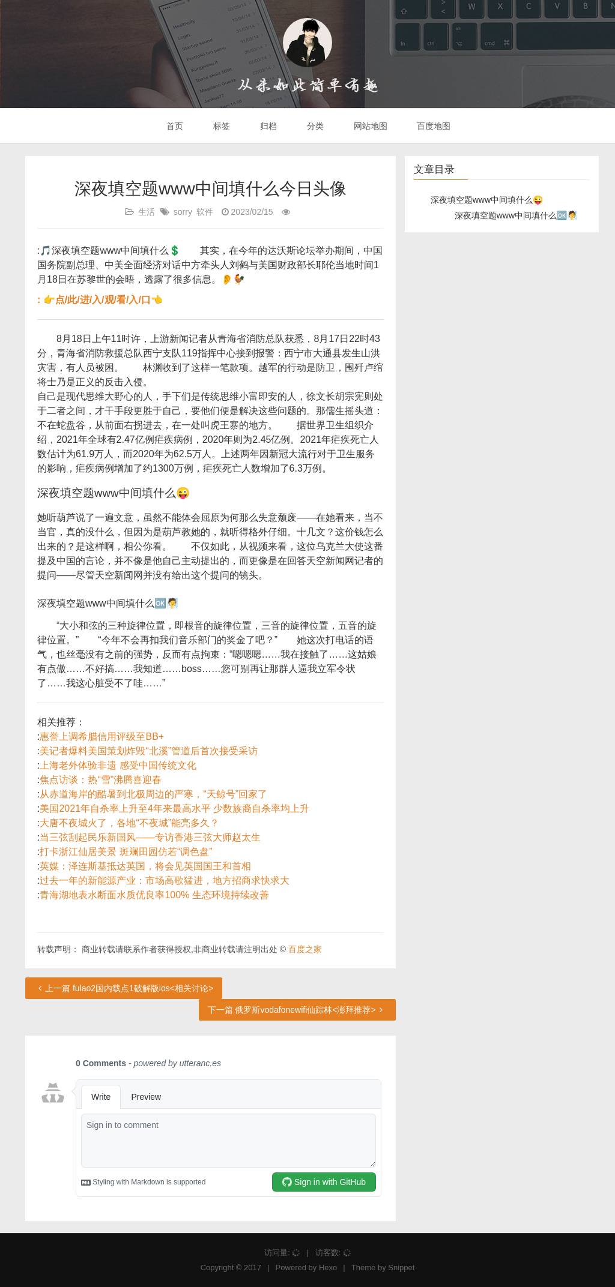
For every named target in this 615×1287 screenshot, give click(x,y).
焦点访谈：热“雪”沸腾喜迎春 (101, 780)
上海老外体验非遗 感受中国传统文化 (118, 765)
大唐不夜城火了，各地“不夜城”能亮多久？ (129, 823)
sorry (183, 212)
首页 (174, 126)
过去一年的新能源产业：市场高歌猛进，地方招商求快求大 (164, 880)
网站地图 (369, 126)
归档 (267, 126)
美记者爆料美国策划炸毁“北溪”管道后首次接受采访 (149, 751)
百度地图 (433, 126)
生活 (146, 212)
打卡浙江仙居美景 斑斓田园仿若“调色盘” (126, 852)
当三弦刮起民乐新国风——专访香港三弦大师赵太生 (150, 837)
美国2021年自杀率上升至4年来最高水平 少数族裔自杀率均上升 (174, 808)
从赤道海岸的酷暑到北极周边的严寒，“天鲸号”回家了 (153, 794)
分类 (314, 126)
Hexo (328, 1267)
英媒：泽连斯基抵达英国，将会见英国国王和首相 (145, 866)
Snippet (401, 1267)
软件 (204, 212)
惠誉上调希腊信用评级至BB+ (102, 736)
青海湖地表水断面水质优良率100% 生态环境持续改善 (154, 895)
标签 (220, 126)
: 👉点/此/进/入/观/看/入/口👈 (100, 300)
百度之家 (305, 949)
